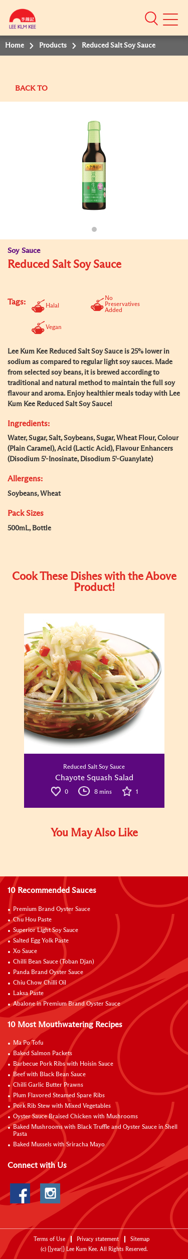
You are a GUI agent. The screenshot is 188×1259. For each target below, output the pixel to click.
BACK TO (31, 88)
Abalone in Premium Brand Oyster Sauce (66, 1004)
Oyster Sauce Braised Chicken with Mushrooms (75, 1117)
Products (53, 45)
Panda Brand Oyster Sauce (48, 973)
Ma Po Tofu (28, 1043)
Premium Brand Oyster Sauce (51, 909)
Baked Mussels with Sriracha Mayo (59, 1145)
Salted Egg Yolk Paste (41, 941)
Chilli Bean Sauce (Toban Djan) (53, 962)
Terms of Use (49, 1239)
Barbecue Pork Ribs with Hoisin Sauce (63, 1064)
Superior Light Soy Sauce (45, 930)
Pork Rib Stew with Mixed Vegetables (62, 1106)
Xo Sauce (25, 952)
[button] (151, 19)
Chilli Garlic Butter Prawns (48, 1085)
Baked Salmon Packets (42, 1054)
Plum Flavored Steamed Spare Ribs (59, 1096)
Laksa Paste (28, 994)
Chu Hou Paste (32, 920)
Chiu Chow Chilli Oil (39, 983)
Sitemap (139, 1239)
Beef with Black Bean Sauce (49, 1075)
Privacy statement (98, 1239)
